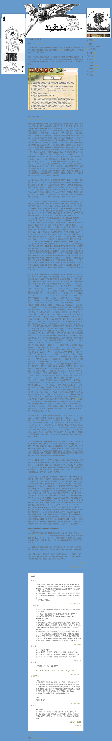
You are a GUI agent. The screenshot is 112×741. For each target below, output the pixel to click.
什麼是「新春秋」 (95, 46)
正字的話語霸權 (34, 39)
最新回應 (92, 59)
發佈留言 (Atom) (39, 738)
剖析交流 (92, 56)
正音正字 (35, 43)
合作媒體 (92, 49)
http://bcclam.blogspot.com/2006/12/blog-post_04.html (55, 671)
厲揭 (77, 399)
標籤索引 (92, 62)
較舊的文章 (80, 733)
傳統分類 (92, 69)
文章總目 (92, 72)
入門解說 (92, 40)
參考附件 (92, 53)
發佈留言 (77, 725)
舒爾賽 (42, 43)
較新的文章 (32, 733)
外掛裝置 (92, 75)
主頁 (90, 44)
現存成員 (92, 65)
